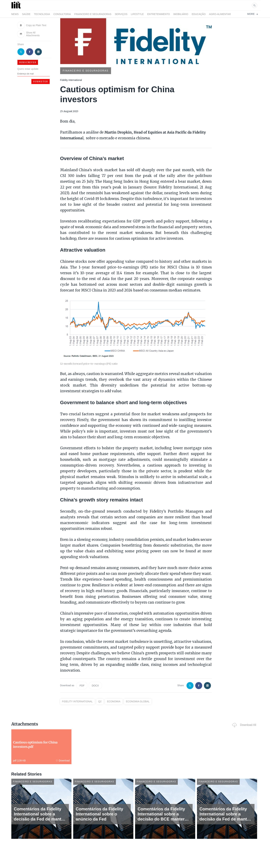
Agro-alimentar (220, 14)
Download (63, 760)
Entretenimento (158, 14)
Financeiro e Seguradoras (92, 14)
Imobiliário (180, 14)
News (15, 14)
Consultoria (62, 14)
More (252, 14)
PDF (81, 685)
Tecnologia (42, 14)
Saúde (26, 14)
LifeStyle (137, 14)
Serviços (121, 14)
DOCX (95, 685)
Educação (199, 14)
